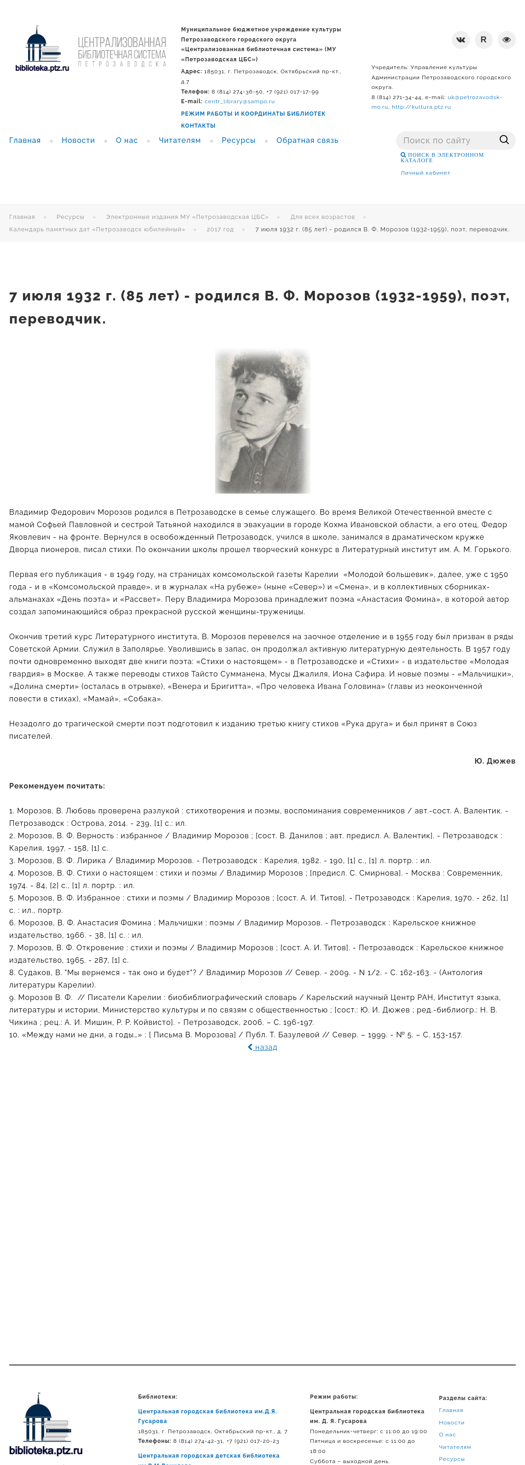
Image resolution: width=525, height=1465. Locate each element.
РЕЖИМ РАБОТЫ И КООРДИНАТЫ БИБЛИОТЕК (253, 114)
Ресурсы (71, 216)
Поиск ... (396, 131)
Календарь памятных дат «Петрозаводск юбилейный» (97, 229)
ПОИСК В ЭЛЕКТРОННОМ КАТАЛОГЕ (442, 157)
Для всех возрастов (323, 216)
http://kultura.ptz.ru (421, 107)
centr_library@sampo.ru (240, 101)
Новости (452, 1422)
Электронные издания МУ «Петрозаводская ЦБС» (187, 216)
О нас (447, 1434)
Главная (22, 216)
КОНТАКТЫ (198, 126)
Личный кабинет (425, 173)
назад (262, 1047)
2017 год (220, 229)
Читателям (455, 1447)
